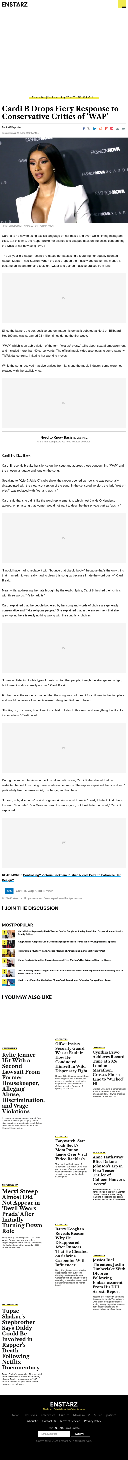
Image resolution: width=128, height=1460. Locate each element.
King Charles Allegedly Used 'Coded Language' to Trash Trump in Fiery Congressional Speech (67, 941)
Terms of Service (70, 1421)
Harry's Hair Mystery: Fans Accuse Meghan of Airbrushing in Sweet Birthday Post (61, 950)
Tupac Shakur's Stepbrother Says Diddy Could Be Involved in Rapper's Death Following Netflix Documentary (21, 1339)
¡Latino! (111, 1415)
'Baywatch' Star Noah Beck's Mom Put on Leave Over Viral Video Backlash (71, 1150)
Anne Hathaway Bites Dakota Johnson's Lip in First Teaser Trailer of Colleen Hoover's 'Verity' (109, 1170)
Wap (31, 891)
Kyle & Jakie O (29, 480)
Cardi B (21, 891)
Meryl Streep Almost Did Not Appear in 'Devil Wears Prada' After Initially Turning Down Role (22, 1211)
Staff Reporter (13, 127)
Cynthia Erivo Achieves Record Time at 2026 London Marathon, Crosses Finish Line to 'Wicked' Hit (108, 1068)
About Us (32, 1421)
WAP (6, 345)
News (16, 1415)
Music (98, 1415)
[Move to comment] (123, 129)
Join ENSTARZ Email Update (64, 1427)
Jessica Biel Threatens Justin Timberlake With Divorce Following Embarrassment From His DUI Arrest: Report (109, 1276)
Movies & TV (10, 1184)
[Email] (117, 129)
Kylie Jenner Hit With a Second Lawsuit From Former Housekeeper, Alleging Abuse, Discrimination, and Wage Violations (23, 1083)
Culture (64, 1415)
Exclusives (30, 1415)
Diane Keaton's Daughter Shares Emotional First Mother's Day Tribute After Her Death (64, 959)
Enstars (15, 4)
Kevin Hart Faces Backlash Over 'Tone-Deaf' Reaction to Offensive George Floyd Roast (64, 980)
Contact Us (49, 1421)
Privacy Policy (92, 1421)
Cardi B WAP (44, 891)
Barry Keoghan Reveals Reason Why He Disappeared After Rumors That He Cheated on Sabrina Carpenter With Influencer (71, 1247)
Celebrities (39, 97)
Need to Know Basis (56, 437)
